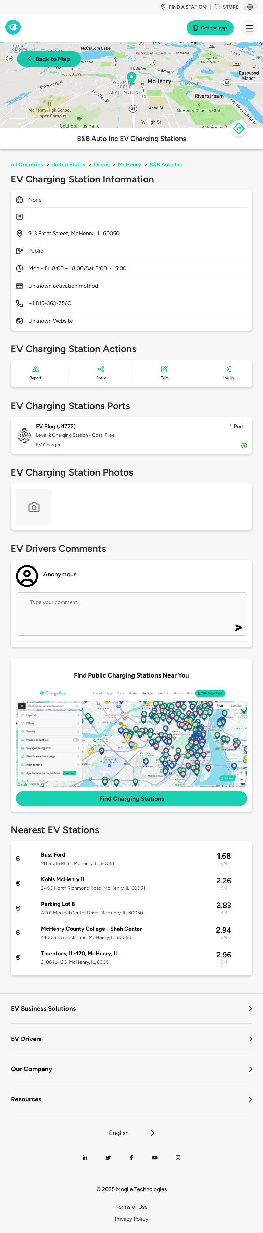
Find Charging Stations (131, 798)
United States (68, 164)
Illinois (101, 164)
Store (226, 7)
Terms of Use (132, 1207)
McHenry (129, 164)
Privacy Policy (131, 1219)
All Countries (27, 164)
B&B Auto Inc (166, 164)
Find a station (183, 7)
